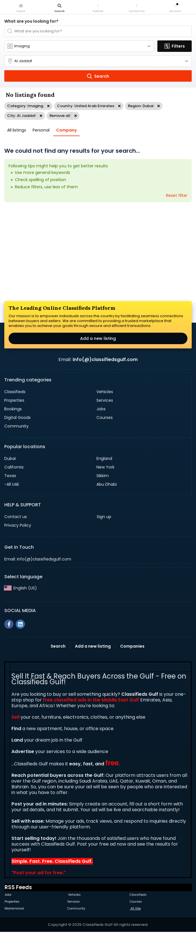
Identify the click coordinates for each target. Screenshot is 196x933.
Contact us (15, 517)
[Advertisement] (98, 252)
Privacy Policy (17, 525)
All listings (16, 130)
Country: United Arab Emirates (85, 106)
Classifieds (14, 392)
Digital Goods (17, 417)
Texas (10, 476)
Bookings (13, 409)
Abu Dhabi (106, 484)
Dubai (10, 458)
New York (105, 467)
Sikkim (102, 476)
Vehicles (104, 392)
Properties (14, 400)
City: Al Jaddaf (21, 115)
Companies (132, 646)
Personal (41, 130)
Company (66, 130)
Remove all (60, 115)
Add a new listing (98, 338)
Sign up (104, 517)
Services (104, 400)
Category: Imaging (25, 106)
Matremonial (14, 908)
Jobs (101, 409)
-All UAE (11, 484)
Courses (104, 417)
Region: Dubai (140, 106)
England (104, 458)
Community (16, 426)
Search (58, 646)
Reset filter (176, 195)
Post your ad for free (38, 872)
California (13, 467)
